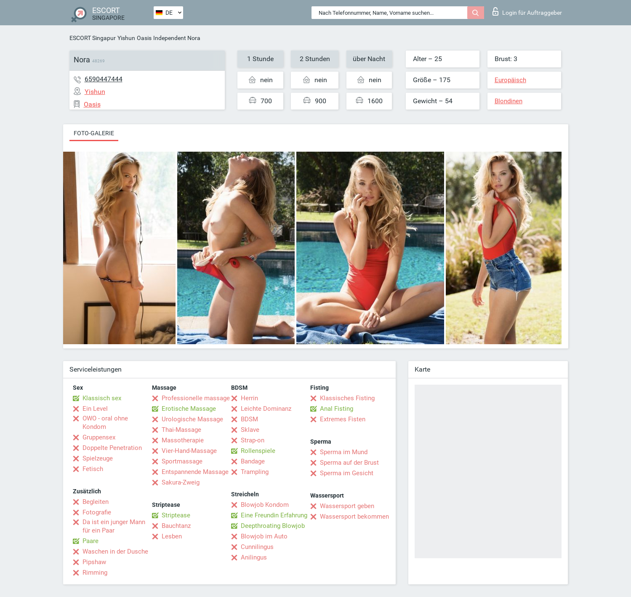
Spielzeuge (98, 458)
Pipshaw (94, 562)
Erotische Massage (189, 408)
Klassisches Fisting (347, 398)
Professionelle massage (196, 398)
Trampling (255, 472)
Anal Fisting (336, 408)
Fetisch (93, 469)
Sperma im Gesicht (346, 473)
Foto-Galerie (94, 133)
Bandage (253, 461)
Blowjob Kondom (265, 505)
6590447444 (103, 79)
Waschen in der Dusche (115, 551)
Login (527, 11)
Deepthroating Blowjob (273, 526)
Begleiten (96, 502)
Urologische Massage (192, 419)
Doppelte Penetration (112, 448)
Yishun (126, 38)
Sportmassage (182, 461)
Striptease (176, 515)
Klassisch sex (102, 398)
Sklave (250, 430)
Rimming (95, 572)
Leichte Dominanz (266, 408)
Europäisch (510, 80)
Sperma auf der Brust (349, 462)
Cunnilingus (257, 547)
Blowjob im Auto (264, 536)
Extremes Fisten (342, 419)
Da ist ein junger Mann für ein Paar (114, 526)
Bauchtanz (176, 526)
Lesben (172, 536)
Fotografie (97, 512)
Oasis (144, 38)
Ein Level (95, 408)
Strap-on (252, 440)
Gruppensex (99, 437)
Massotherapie (183, 440)
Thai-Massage (181, 430)
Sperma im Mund (343, 452)
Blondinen (508, 101)
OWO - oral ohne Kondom (105, 423)
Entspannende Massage (195, 472)
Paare (91, 541)
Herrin (249, 398)
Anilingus (254, 557)
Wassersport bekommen (354, 516)
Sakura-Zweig (181, 482)
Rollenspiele (258, 451)
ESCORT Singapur (92, 38)
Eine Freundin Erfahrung (274, 515)
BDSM (249, 419)
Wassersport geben (347, 506)
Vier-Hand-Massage (189, 451)
